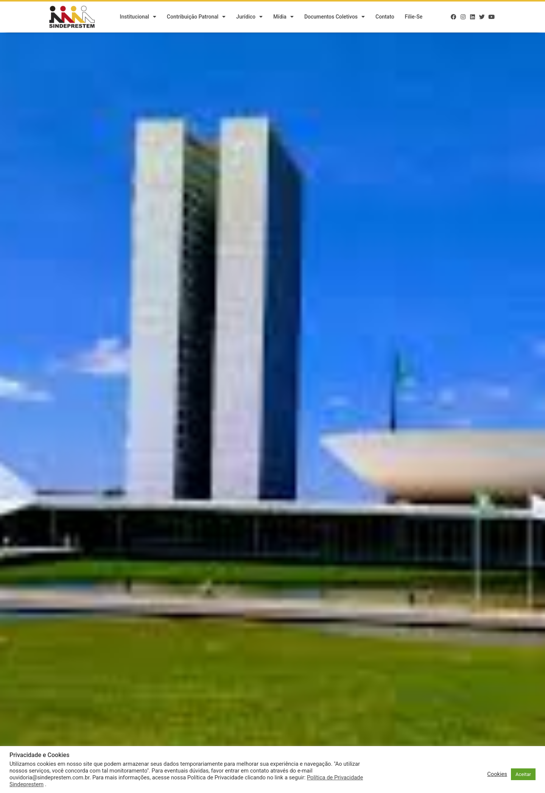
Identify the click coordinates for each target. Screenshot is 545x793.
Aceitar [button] (523, 774)
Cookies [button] (497, 774)
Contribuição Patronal (196, 17)
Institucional (138, 17)
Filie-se (414, 17)
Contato (384, 17)
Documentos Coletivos (334, 17)
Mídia (283, 17)
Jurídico (249, 17)
